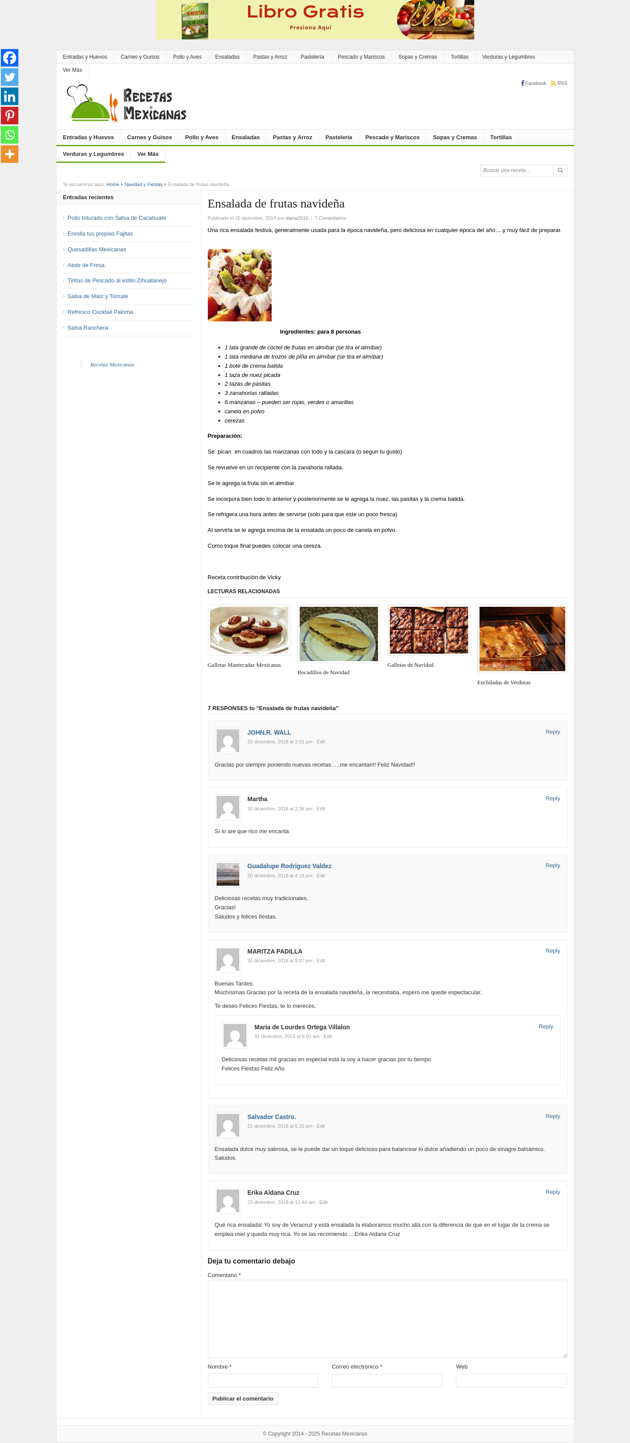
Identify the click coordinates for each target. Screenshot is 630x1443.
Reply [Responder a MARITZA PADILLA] (553, 950)
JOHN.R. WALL (269, 732)
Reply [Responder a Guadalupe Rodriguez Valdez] (553, 865)
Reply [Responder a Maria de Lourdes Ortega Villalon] (546, 1026)
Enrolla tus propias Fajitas (100, 233)
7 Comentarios (330, 218)
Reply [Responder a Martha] (553, 798)
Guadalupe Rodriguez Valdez (290, 865)
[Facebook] (9, 58)
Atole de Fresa (86, 265)
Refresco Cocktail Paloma (100, 312)
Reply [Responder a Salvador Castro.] (553, 1116)
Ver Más (72, 70)
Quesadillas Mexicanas (97, 249)
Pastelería (312, 57)
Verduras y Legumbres (508, 57)
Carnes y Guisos (140, 57)
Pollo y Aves (187, 57)
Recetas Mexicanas (112, 364)
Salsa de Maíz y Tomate (98, 296)
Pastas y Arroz (270, 57)
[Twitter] (9, 77)
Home (112, 184)
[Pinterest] (9, 115)
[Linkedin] (9, 96)
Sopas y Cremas (418, 57)
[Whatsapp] (9, 135)
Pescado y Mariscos (361, 57)
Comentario (224, 1275)
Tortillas (460, 57)
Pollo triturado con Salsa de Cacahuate (117, 218)
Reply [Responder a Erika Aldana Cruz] (553, 1192)
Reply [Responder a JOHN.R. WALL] (553, 732)
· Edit (319, 741)
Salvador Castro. (272, 1116)
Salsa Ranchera (88, 327)
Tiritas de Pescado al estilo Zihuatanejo (117, 280)
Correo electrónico (357, 1366)
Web (462, 1366)
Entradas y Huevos (85, 57)
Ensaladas (227, 57)
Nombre (220, 1366)
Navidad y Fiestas (144, 184)
